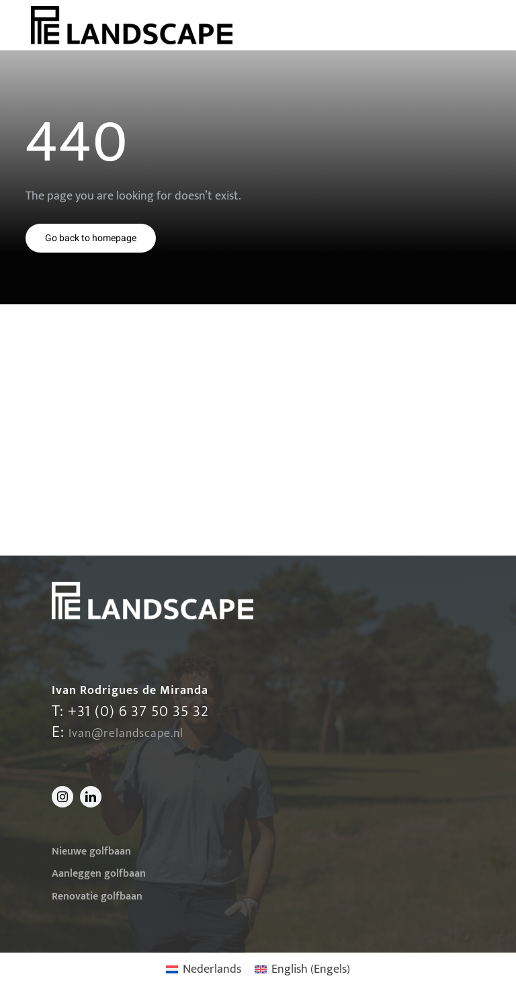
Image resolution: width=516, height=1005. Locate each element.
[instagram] (62, 796)
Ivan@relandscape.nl (126, 734)
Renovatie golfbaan (97, 896)
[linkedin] (90, 796)
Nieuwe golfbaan (91, 851)
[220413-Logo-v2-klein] (131, 12)
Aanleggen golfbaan (99, 874)
